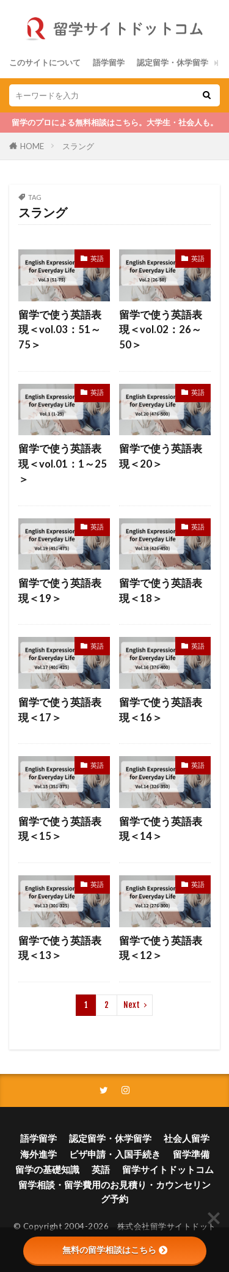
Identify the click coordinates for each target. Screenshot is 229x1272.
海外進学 (38, 1154)
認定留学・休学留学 (172, 62)
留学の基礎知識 (47, 1169)
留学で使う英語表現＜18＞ (160, 591)
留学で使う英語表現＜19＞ (59, 591)
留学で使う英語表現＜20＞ (160, 456)
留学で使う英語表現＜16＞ (160, 710)
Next (131, 1005)
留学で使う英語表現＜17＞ (59, 710)
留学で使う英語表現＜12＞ (160, 948)
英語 (97, 258)
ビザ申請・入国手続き (115, 1154)
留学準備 (191, 1154)
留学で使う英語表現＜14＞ (160, 829)
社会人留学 (186, 1138)
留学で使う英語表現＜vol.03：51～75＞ (59, 330)
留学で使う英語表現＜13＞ (59, 948)
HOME (32, 146)
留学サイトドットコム (168, 1169)
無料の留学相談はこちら (114, 1249)
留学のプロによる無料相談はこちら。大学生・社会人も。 (115, 122)
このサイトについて (45, 62)
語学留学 (109, 62)
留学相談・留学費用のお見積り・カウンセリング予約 (114, 1191)
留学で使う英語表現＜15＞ (59, 829)
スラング (78, 146)
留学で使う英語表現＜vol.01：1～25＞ (62, 464)
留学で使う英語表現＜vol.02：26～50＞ (160, 330)
